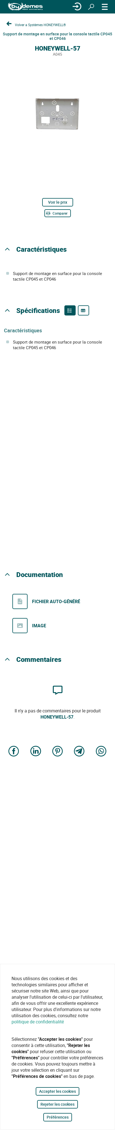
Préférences (58, 1117)
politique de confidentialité (38, 1022)
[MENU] (105, 7)
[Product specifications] (83, 310)
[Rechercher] (91, 7)
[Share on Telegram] (79, 751)
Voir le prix (57, 202)
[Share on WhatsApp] (101, 751)
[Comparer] (57, 213)
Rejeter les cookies (57, 1104)
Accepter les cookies (57, 1091)
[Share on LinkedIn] (35, 751)
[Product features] (70, 310)
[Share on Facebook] (14, 751)
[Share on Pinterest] (57, 751)
